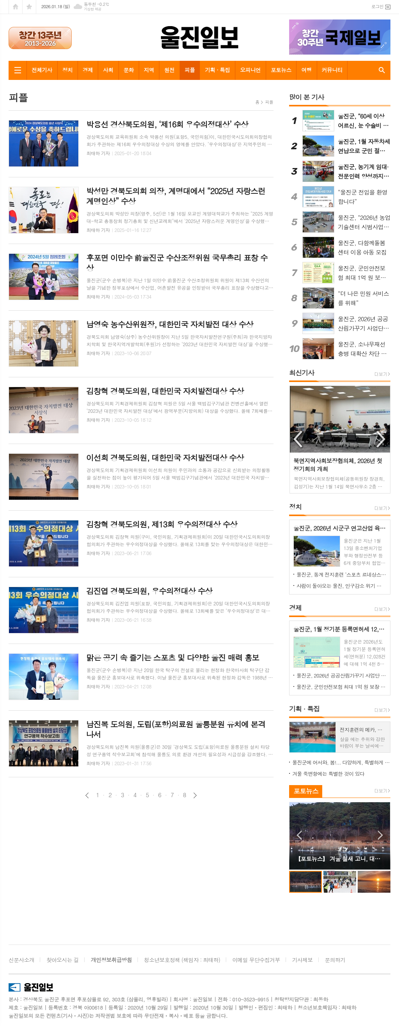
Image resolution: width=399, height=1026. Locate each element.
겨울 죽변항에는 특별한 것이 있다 (328, 773)
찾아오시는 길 (62, 960)
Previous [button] (298, 439)
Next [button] (381, 439)
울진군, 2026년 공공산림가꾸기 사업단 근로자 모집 (341, 675)
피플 (190, 70)
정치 (67, 70)
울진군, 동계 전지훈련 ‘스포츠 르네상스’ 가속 (341, 574)
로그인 (377, 6)
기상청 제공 (92, 9)
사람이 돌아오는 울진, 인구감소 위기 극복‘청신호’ (341, 585)
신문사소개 (21, 960)
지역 (149, 70)
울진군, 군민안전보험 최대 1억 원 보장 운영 (341, 686)
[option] (340, 440)
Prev (299, 835)
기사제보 (302, 960)
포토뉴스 (281, 70)
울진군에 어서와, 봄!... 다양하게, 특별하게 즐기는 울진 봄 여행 (341, 762)
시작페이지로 (15, 7)
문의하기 (335, 960)
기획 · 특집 (217, 70)
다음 (195, 795)
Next (380, 835)
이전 (87, 795)
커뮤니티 (332, 70)
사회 (108, 70)
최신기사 (301, 372)
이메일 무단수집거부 (256, 960)
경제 (88, 70)
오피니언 (250, 70)
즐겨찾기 (29, 7)
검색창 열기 (380, 70)
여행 (306, 70)
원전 (169, 70)
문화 (129, 70)
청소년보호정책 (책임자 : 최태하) (182, 960)
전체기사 (42, 70)
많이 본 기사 (306, 97)
